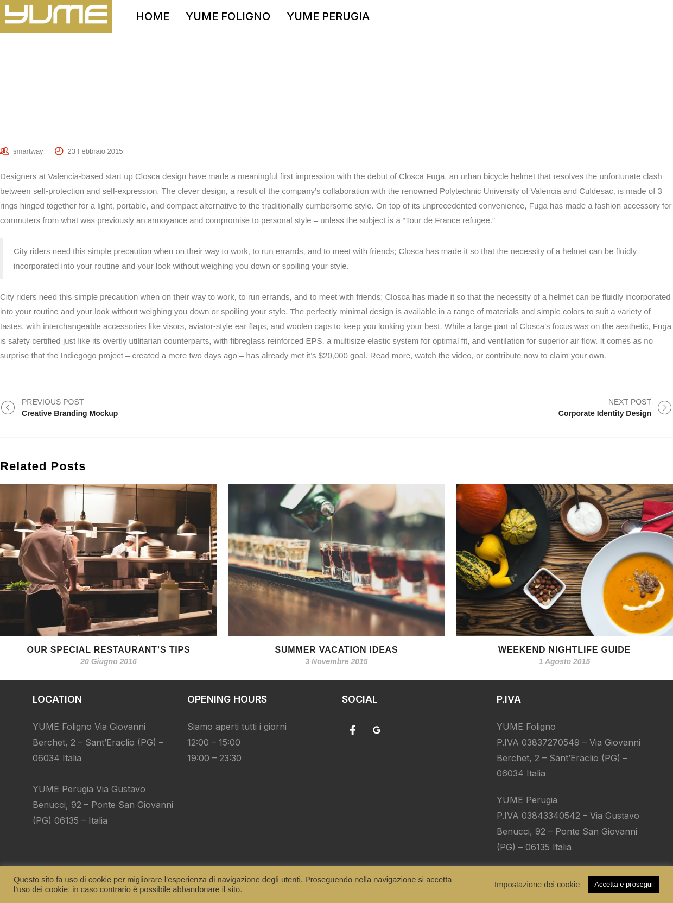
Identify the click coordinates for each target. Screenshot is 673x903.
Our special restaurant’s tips (109, 649)
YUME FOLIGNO (228, 16)
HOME (152, 16)
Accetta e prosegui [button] (623, 884)
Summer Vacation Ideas (336, 649)
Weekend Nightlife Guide (564, 649)
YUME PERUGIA (328, 16)
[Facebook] (353, 730)
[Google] (377, 730)
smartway (28, 151)
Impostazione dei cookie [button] (537, 884)
